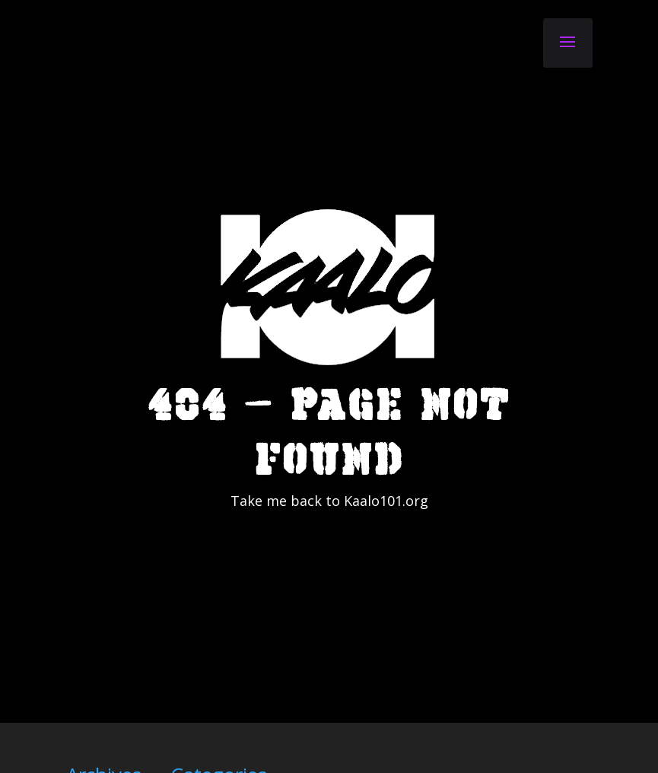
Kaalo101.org (386, 567)
